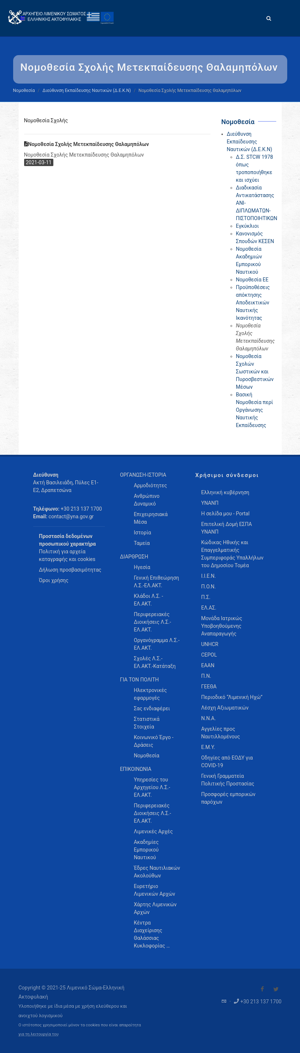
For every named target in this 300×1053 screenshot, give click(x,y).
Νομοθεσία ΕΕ (252, 280)
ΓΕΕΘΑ (208, 686)
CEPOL (209, 655)
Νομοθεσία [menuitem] (146, 755)
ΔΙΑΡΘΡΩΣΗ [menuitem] (134, 557)
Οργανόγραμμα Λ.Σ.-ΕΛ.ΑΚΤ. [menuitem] (156, 644)
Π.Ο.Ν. (208, 586)
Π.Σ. (205, 597)
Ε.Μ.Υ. (208, 747)
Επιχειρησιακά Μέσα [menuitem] (151, 518)
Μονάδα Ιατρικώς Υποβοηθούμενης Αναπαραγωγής (221, 626)
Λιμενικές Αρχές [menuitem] (153, 831)
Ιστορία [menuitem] (142, 532)
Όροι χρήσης (54, 580)
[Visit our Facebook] (262, 989)
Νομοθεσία (24, 90)
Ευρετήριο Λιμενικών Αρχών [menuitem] (154, 890)
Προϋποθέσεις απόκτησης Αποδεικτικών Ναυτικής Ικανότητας (253, 302)
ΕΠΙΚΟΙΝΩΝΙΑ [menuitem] (135, 769)
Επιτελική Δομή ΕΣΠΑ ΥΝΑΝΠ (226, 528)
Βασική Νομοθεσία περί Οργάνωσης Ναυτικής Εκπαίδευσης (254, 410)
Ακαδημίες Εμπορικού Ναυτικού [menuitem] (146, 849)
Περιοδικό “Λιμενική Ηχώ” (231, 697)
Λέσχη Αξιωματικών (224, 708)
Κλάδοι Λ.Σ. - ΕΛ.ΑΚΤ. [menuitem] (148, 600)
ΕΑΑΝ (207, 665)
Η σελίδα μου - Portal (225, 513)
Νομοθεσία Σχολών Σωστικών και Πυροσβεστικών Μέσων (255, 371)
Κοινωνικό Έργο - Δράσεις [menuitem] (153, 741)
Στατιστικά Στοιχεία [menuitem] (146, 723)
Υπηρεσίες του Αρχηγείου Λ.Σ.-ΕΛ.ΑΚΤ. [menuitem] (152, 787)
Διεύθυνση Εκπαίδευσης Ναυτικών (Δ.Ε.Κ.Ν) (86, 90)
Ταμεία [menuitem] (142, 543)
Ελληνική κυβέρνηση (225, 492)
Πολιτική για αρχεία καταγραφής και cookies (67, 555)
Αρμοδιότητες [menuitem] (150, 485)
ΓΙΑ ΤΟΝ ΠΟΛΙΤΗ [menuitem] (139, 680)
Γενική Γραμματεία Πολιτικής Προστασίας (227, 780)
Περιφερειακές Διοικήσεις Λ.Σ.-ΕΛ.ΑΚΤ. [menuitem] (152, 622)
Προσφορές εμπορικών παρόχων (228, 798)
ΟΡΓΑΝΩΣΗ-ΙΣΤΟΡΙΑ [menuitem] (143, 475)
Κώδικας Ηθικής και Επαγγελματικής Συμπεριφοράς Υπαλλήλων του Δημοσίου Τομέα (232, 553)
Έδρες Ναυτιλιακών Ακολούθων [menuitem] (157, 872)
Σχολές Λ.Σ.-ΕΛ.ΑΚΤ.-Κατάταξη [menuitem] (155, 662)
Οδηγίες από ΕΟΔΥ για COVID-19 (226, 761)
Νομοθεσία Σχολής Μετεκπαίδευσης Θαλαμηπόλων (86, 144)
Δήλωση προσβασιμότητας (70, 570)
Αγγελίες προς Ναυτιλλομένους (220, 732)
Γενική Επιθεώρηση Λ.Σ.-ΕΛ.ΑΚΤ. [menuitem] (156, 581)
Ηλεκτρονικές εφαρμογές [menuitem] (150, 694)
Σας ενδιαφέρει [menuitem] (152, 708)
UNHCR (209, 644)
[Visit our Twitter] (276, 989)
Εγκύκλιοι (247, 226)
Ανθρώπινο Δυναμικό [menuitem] (146, 500)
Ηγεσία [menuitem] (142, 567)
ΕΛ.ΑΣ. (208, 608)
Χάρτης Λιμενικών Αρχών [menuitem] (155, 908)
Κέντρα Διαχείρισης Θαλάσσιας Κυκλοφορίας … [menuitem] (152, 934)
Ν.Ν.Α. (208, 718)
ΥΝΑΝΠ (210, 503)
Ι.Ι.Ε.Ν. (208, 576)
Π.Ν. (206, 676)
